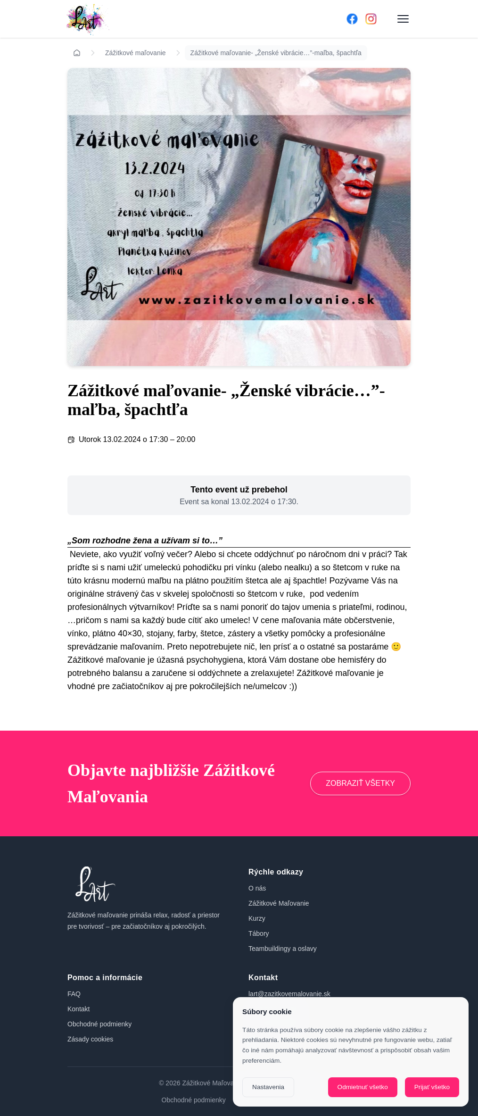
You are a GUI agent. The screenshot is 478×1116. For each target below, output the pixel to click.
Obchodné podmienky (99, 1024)
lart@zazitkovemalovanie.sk (289, 994)
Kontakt (78, 1009)
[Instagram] (371, 19)
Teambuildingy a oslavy (282, 948)
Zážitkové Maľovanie (278, 903)
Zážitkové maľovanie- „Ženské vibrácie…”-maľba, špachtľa (276, 53)
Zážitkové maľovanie (135, 53)
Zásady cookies (90, 1039)
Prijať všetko (432, 1087)
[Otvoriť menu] (403, 18)
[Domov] (193, 19)
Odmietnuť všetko (363, 1087)
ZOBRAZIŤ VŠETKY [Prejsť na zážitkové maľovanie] (360, 783)
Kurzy (256, 918)
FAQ (74, 994)
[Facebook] (352, 19)
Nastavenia (268, 1087)
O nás (257, 888)
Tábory (258, 933)
